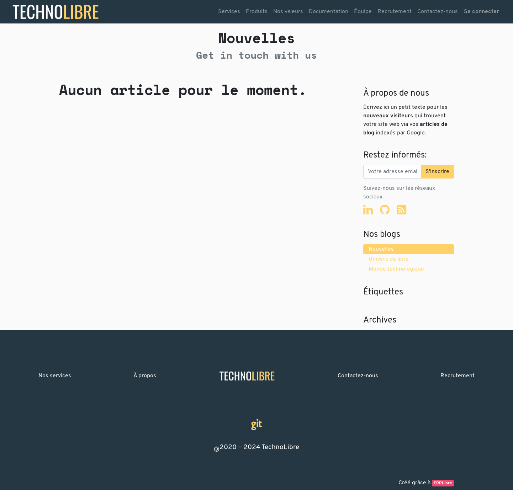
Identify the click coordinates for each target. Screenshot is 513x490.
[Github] (385, 209)
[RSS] (401, 209)
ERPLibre (443, 483)
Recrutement (457, 376)
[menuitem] (229, 12)
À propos (144, 376)
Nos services (54, 376)
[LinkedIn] (368, 209)
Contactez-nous (358, 376)
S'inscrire (437, 172)
